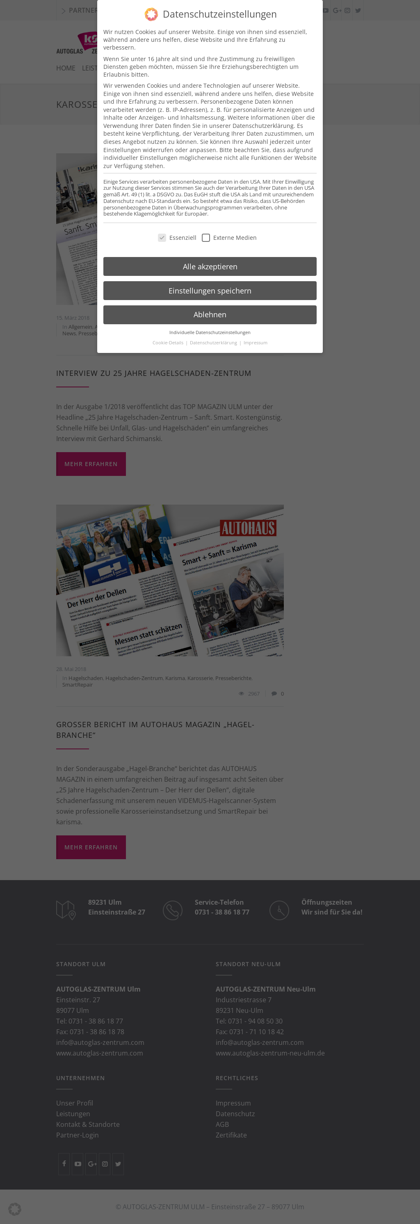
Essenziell (177, 227)
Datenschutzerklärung (263, 115)
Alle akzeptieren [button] (210, 256)
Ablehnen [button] (210, 304)
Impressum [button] (255, 332)
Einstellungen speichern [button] (210, 280)
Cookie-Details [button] (169, 332)
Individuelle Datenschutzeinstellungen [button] (210, 322)
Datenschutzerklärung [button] (214, 332)
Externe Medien (229, 227)
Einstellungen (122, 139)
